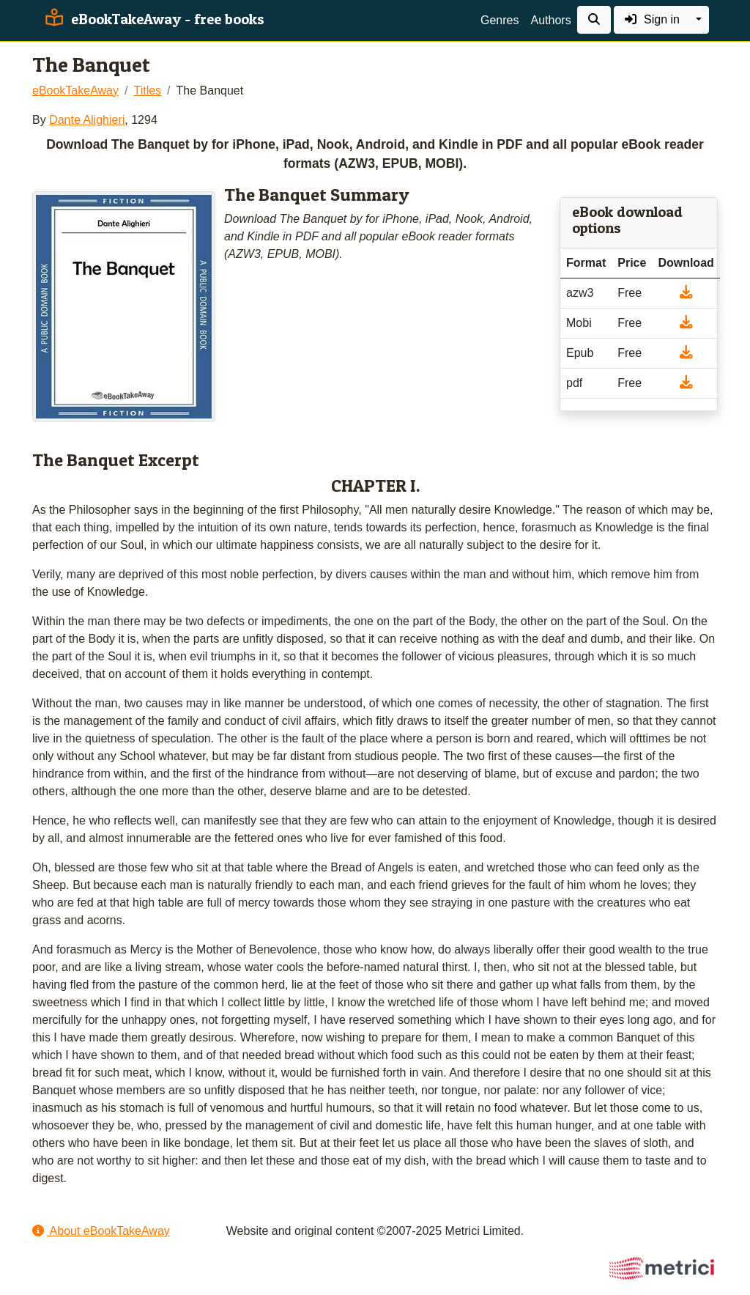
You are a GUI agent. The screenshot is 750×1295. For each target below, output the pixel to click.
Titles (147, 90)
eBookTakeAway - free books (152, 19)
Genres (499, 20)
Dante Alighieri (87, 120)
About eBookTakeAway (101, 1231)
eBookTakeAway (75, 90)
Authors (550, 20)
